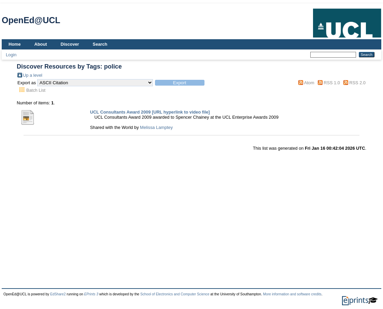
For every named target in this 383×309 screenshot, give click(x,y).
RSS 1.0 (332, 82)
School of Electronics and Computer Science (175, 294)
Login (11, 54)
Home (15, 44)
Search (100, 44)
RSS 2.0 (357, 82)
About (40, 44)
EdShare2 (58, 294)
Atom (309, 82)
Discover (70, 44)
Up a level (32, 75)
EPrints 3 (91, 294)
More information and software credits (292, 294)
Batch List (35, 90)
